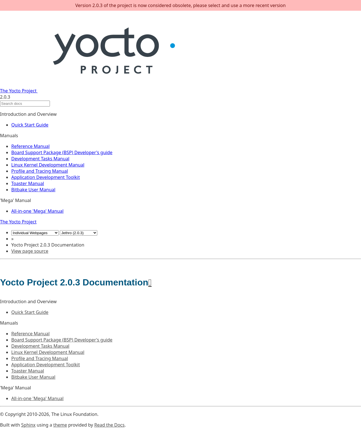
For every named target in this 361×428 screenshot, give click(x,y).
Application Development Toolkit (45, 177)
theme (60, 425)
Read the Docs (109, 425)
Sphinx (28, 425)
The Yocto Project (95, 91)
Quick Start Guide (30, 125)
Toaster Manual (27, 183)
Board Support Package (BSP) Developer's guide (62, 152)
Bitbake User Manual (33, 190)
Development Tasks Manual (40, 159)
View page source (29, 251)
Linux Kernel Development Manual (47, 165)
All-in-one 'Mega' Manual (37, 211)
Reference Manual (30, 146)
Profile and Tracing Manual (39, 171)
